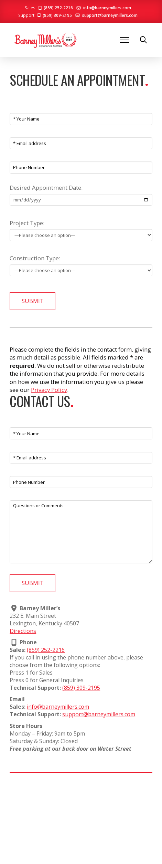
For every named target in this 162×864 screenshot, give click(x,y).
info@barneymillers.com (107, 7)
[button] (124, 39)
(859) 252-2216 (55, 7)
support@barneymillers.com (110, 15)
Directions (23, 631)
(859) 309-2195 (54, 15)
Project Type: (81, 218)
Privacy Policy (49, 390)
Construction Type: (81, 253)
